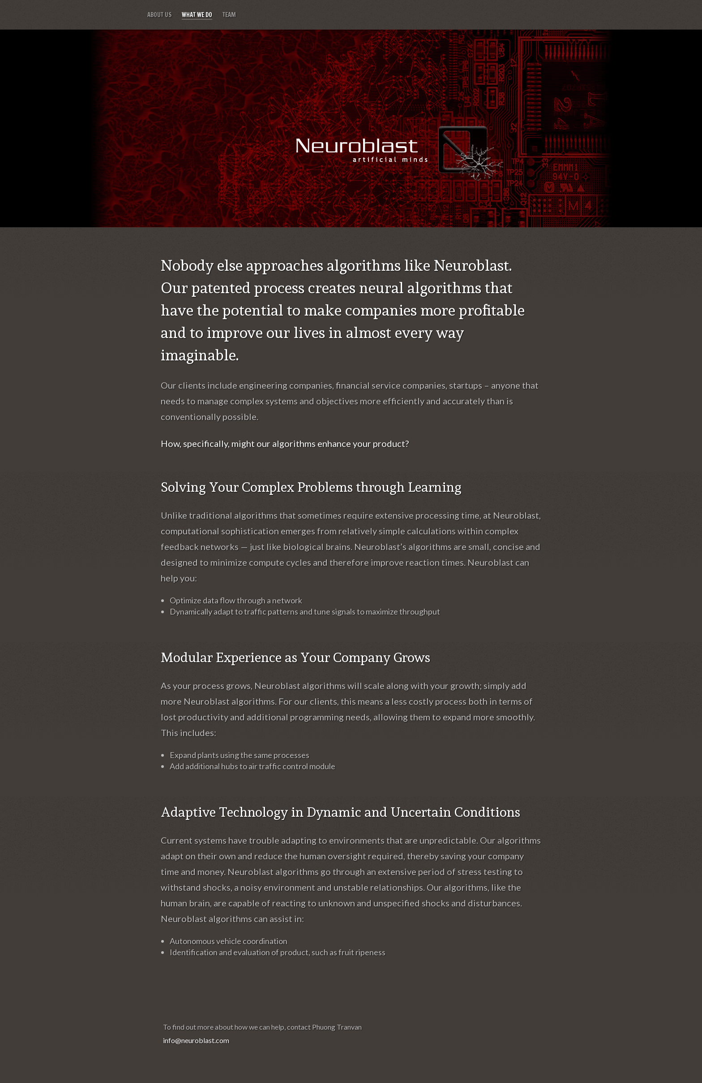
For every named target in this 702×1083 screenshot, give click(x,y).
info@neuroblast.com (196, 1040)
